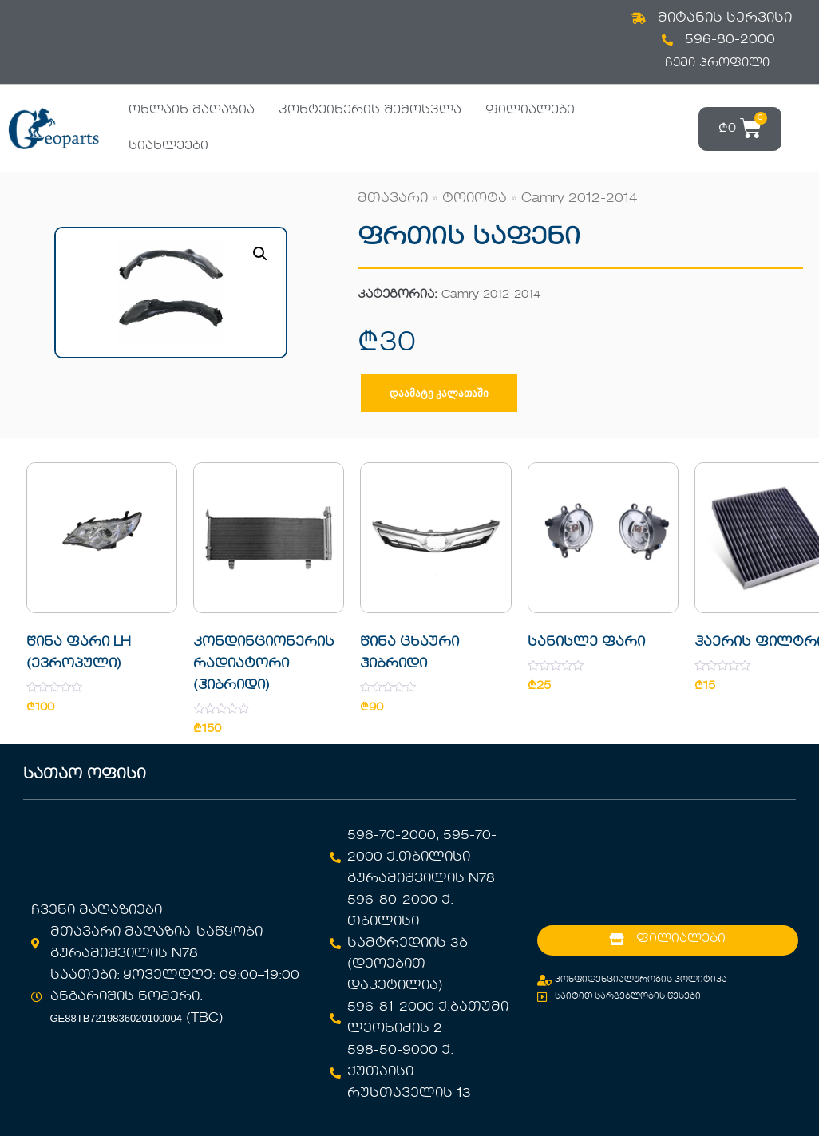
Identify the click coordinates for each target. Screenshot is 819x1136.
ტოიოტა (474, 198)
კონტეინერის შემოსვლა (370, 110)
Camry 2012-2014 (579, 198)
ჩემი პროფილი (717, 63)
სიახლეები (168, 146)
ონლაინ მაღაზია (192, 110)
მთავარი (393, 198)
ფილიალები (530, 110)
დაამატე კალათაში (439, 393)
